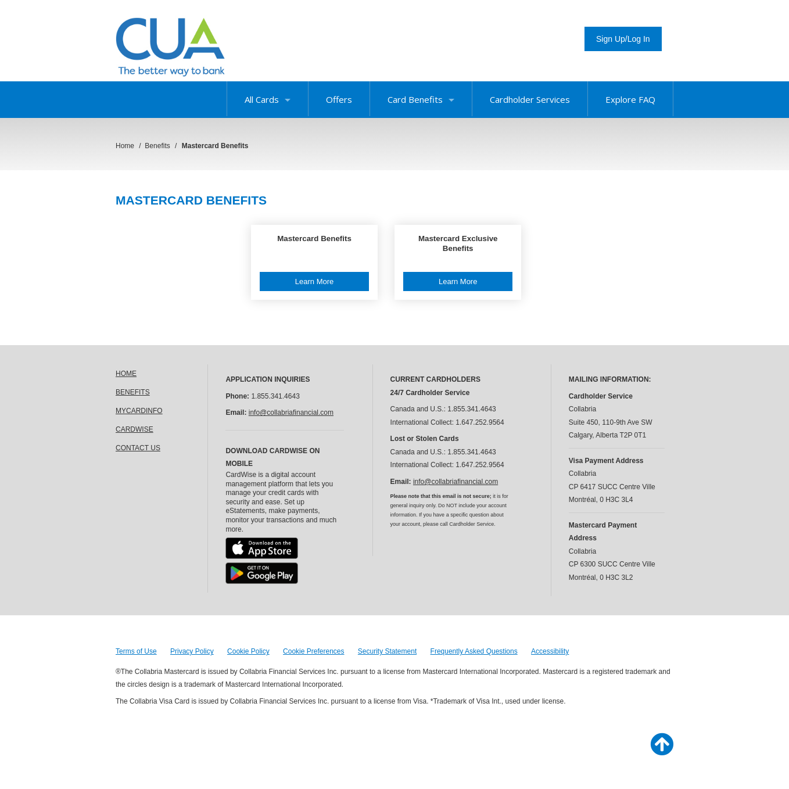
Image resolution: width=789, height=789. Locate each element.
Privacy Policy (192, 651)
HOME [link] (126, 374)
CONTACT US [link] (138, 448)
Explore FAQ (630, 99)
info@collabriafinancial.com (291, 412)
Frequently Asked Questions (474, 651)
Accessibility (550, 651)
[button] (314, 262)
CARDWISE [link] (134, 429)
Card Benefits (421, 99)
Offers (339, 99)
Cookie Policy (248, 651)
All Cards (268, 99)
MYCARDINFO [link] (139, 411)
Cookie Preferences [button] (313, 651)
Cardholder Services (530, 99)
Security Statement (387, 651)
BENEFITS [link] (133, 392)
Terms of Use (136, 651)
